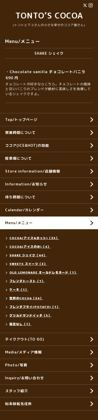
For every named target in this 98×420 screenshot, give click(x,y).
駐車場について (18, 158)
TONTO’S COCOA (49, 15)
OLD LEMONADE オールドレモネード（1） (43, 272)
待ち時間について (20, 197)
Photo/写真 (16, 365)
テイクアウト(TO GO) (24, 339)
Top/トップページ (21, 119)
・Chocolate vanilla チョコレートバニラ (46, 71)
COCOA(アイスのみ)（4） (30, 246)
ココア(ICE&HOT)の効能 (27, 145)
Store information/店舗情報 (32, 171)
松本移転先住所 (18, 403)
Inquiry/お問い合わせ (24, 377)
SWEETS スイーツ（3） (28, 264)
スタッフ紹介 (16, 390)
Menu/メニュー (19, 222)
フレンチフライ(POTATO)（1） (34, 307)
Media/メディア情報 (23, 352)
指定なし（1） (20, 324)
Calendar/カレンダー (24, 209)
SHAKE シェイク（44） (28, 255)
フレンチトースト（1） (27, 281)
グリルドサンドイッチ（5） (30, 315)
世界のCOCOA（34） (26, 298)
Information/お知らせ (26, 184)
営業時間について (20, 132)
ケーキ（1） (18, 289)
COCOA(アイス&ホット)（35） (34, 238)
